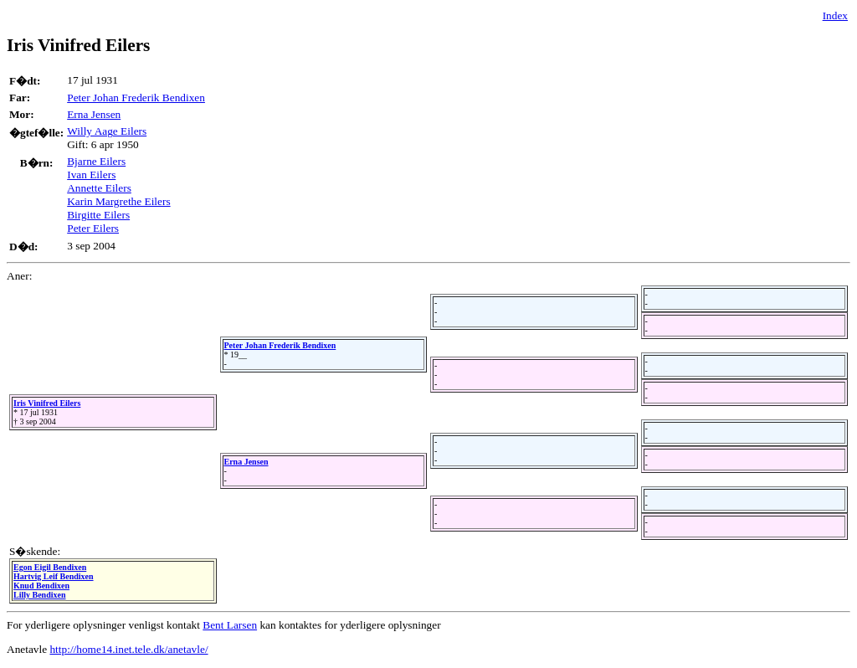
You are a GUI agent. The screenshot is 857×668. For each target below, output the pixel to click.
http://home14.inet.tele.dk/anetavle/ (128, 649)
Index (835, 15)
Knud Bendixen (41, 585)
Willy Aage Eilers (106, 131)
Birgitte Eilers (98, 214)
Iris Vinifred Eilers (46, 403)
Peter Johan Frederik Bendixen (136, 97)
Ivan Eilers (91, 174)
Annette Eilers (99, 188)
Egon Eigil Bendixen (49, 567)
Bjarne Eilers (96, 161)
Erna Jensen (94, 114)
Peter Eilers (93, 228)
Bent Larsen (230, 625)
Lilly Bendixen (39, 594)
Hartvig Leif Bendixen (53, 576)
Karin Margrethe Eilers (118, 201)
